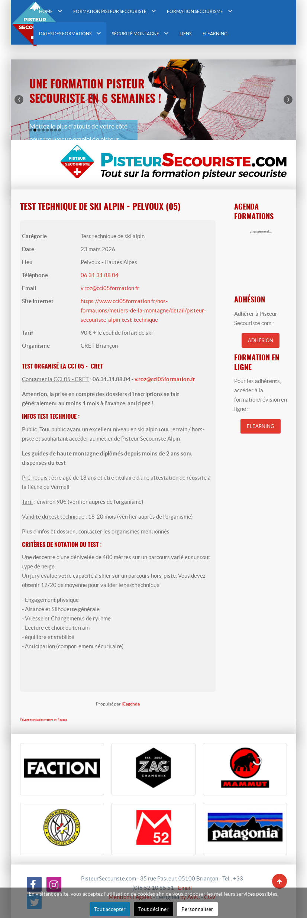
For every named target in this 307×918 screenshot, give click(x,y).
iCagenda (131, 703)
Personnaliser (197, 909)
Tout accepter (110, 909)
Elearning (260, 426)
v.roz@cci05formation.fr (110, 288)
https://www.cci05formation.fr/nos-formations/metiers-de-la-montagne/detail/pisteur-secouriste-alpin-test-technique (143, 310)
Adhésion (260, 340)
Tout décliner (153, 909)
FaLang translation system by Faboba (43, 719)
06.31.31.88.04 (100, 275)
